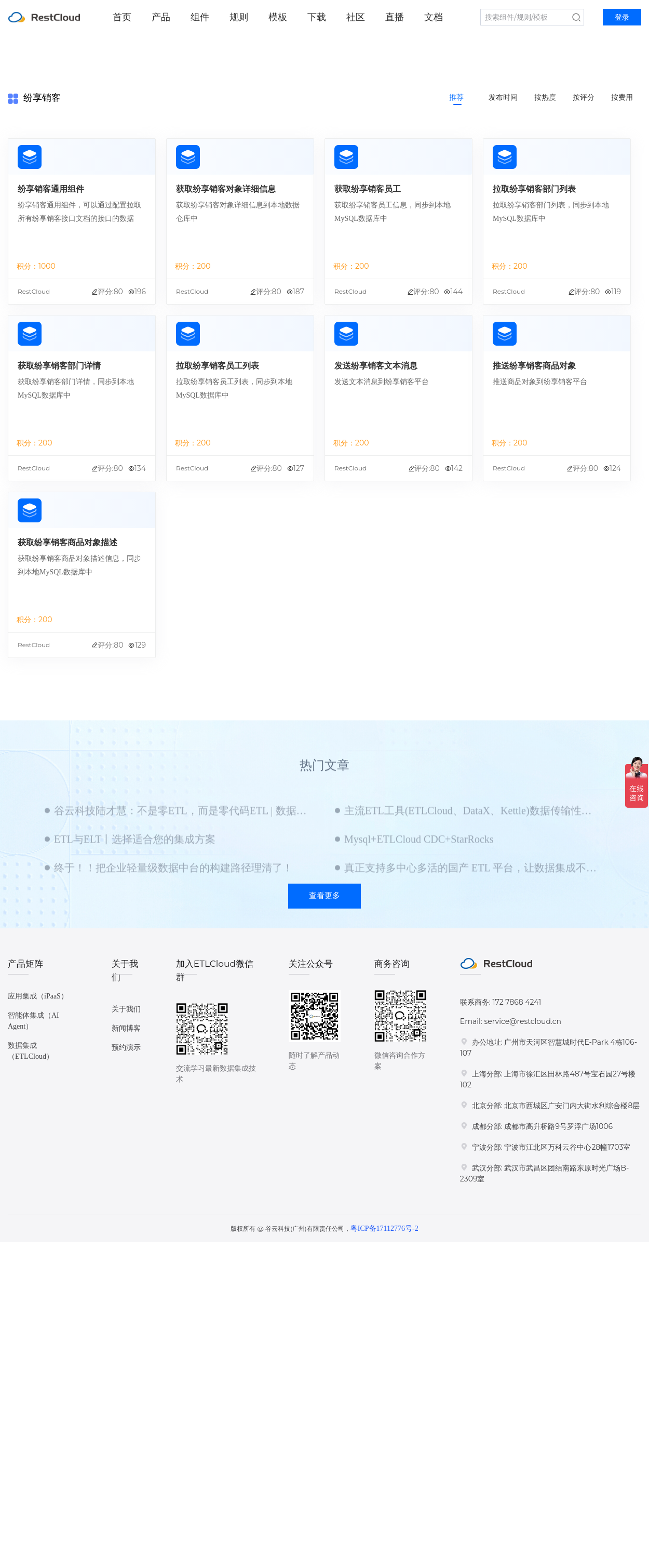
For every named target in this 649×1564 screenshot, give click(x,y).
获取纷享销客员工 (367, 189)
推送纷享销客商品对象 (534, 365)
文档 (433, 17)
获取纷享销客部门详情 (59, 365)
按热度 (545, 97)
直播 (394, 17)
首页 (122, 17)
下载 (316, 17)
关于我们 (126, 1009)
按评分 (583, 97)
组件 (200, 17)
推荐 (456, 97)
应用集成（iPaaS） (38, 996)
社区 (355, 17)
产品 (161, 17)
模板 (277, 17)
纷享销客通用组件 (51, 189)
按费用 (622, 97)
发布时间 (503, 97)
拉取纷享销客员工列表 (217, 365)
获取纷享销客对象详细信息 (226, 189)
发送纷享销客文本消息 (375, 365)
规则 (238, 17)
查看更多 (324, 895)
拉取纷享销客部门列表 (534, 189)
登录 (622, 17)
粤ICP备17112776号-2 (384, 1228)
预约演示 (126, 1048)
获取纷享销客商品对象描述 (67, 542)
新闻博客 (126, 1028)
